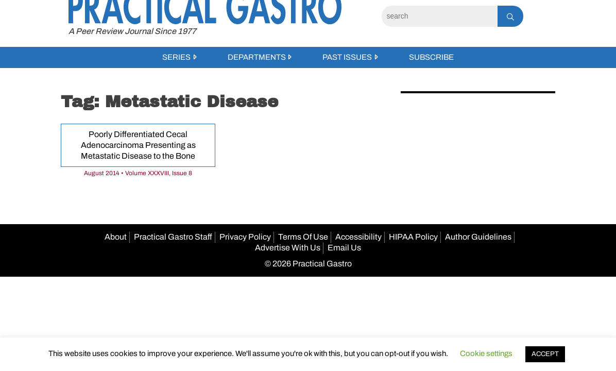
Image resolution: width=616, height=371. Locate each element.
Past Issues (347, 57)
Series (176, 57)
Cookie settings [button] (486, 353)
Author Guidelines (478, 236)
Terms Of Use (303, 236)
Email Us (344, 247)
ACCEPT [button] (545, 354)
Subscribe (431, 57)
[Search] (440, 16)
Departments (257, 57)
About (116, 236)
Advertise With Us (287, 247)
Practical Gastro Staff (173, 236)
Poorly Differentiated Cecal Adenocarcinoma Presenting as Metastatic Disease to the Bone (138, 145)
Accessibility (358, 236)
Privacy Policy (245, 236)
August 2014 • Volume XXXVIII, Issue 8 (138, 173)
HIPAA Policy (413, 236)
